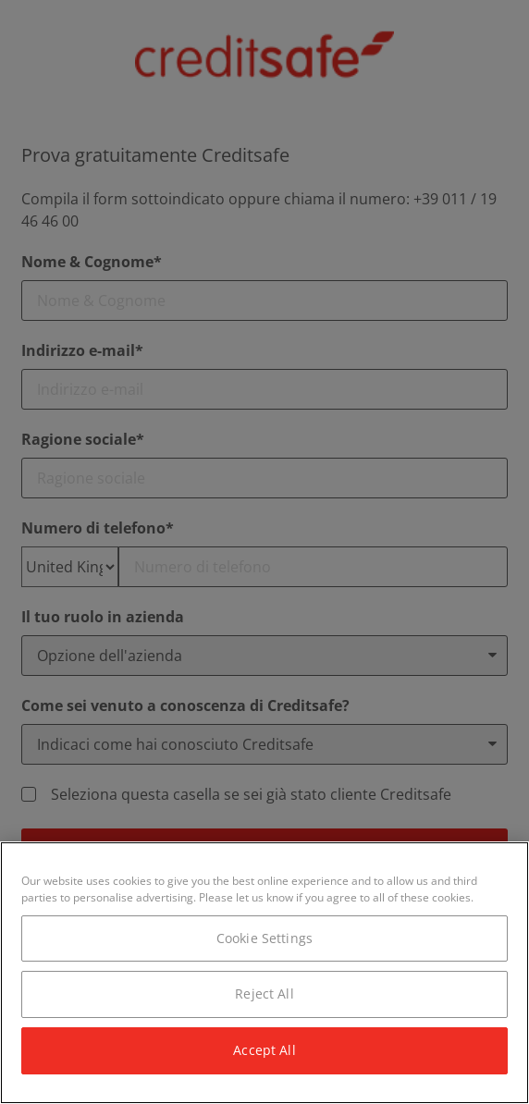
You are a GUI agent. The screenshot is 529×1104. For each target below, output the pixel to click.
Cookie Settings (264, 938)
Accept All (264, 1050)
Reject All (264, 993)
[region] (264, 972)
